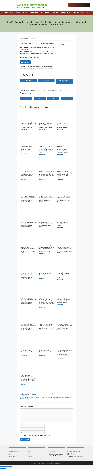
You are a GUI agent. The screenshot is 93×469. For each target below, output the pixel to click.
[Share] (7, 466)
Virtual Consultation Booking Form (64, 46)
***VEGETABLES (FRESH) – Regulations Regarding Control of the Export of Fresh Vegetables (28, 148)
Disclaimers (12, 454)
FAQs (74, 12)
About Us (30, 453)
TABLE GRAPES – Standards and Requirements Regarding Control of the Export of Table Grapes (46, 351)
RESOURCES (55, 393)
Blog (78, 12)
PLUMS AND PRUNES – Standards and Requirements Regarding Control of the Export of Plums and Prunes (64, 300)
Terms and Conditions (33, 435)
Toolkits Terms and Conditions (16, 453)
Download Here (25, 62)
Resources (57, 13)
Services (19, 13)
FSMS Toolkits (31, 458)
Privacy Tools (12, 458)
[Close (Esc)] (10, 466)
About (12, 13)
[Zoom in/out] (1, 466)
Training (26, 13)
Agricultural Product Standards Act (28, 393)
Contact (69, 13)
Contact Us (30, 451)
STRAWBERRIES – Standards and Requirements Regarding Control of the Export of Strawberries (28, 351)
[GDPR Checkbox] (20, 435)
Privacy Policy (46, 435)
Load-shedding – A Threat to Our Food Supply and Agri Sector (34, 395)
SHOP (82, 12)
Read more (24, 129)
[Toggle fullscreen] (4, 466)
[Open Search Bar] (87, 13)
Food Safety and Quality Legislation (44, 393)
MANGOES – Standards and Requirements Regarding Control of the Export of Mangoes (63, 223)
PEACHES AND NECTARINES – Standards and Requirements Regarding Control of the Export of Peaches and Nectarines (46, 274)
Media (63, 12)
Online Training (35, 13)
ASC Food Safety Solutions (32, 4)
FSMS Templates (46, 13)
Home (6, 12)
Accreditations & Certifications (73, 451)
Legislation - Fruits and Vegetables (28, 394)
